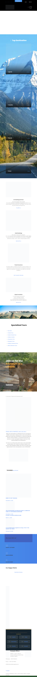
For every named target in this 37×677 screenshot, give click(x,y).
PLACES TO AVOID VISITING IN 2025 (13, 515)
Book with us (18, 241)
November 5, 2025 (9, 514)
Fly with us (18, 207)
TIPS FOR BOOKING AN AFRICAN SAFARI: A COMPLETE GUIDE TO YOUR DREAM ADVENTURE (18, 511)
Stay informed (15, 470)
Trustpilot (7, 670)
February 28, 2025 (9, 531)
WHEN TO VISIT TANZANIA (11, 498)
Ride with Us (18, 302)
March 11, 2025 (9, 517)
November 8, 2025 (9, 500)
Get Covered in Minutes (18, 275)
